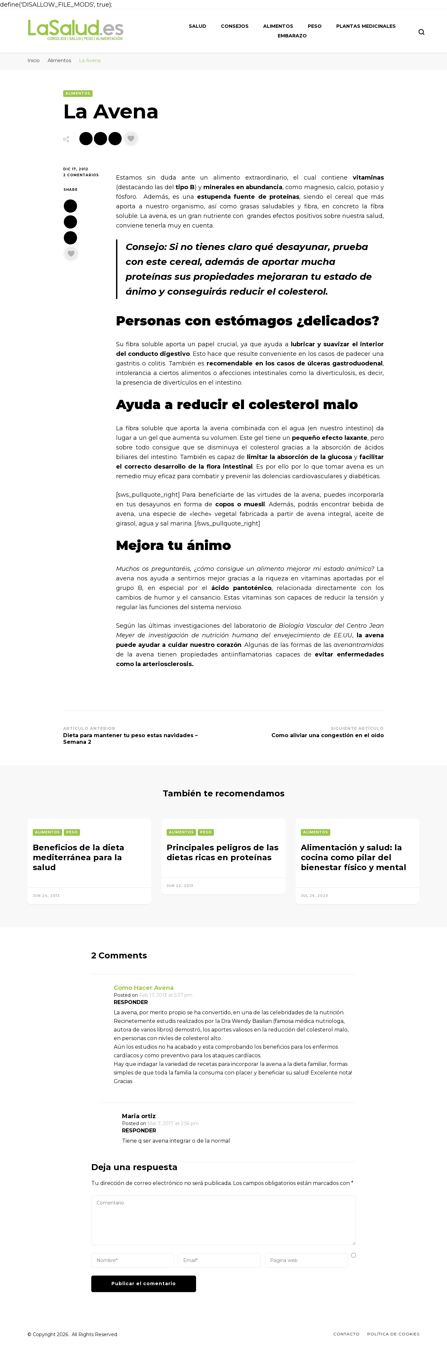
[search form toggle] (422, 32)
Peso (315, 26)
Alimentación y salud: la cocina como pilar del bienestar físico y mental (353, 857)
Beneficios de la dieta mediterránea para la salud (78, 857)
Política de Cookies (393, 1333)
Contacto (346, 1333)
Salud (197, 26)
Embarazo (292, 36)
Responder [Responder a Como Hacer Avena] (131, 1002)
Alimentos (278, 26)
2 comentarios (84, 175)
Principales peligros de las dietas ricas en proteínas (222, 852)
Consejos (235, 26)
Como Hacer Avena (144, 987)
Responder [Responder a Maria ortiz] (139, 1130)
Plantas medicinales (366, 26)
